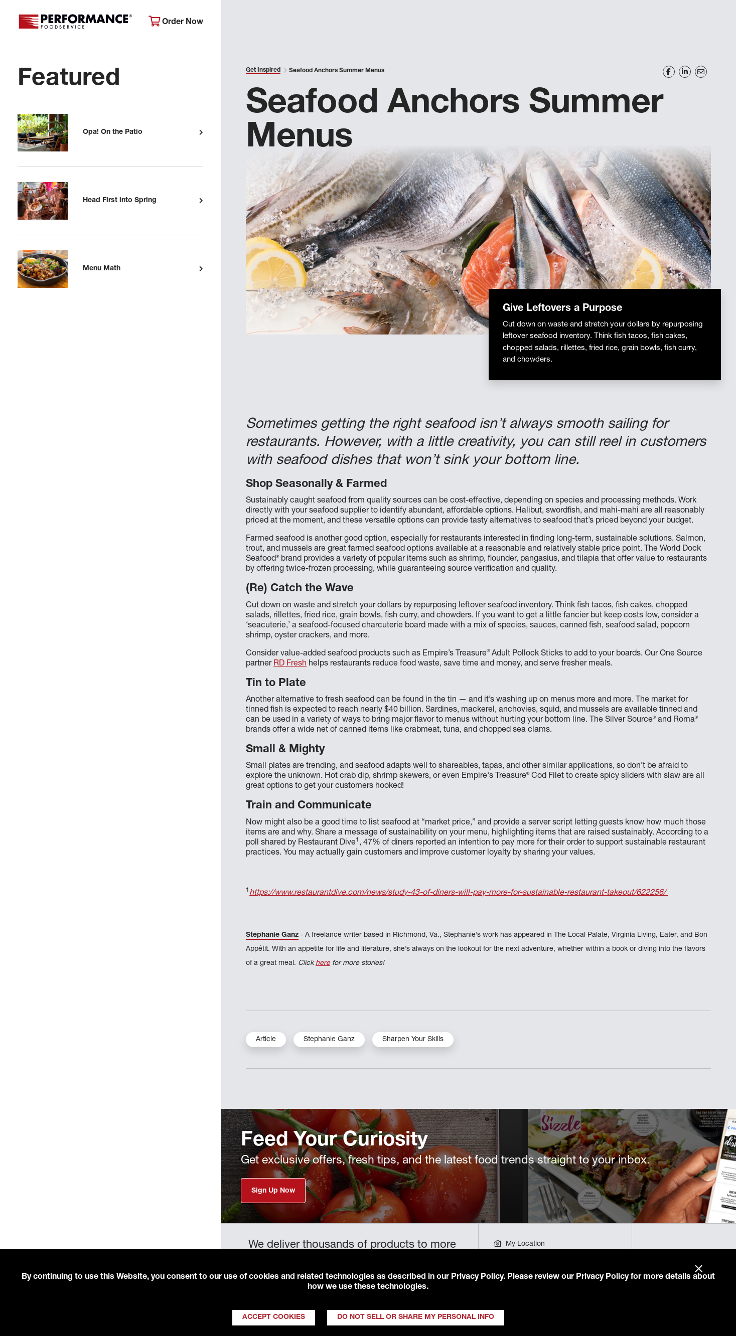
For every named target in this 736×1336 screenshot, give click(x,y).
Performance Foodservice (75, 22)
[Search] (714, 23)
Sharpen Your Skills (413, 1039)
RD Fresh (290, 664)
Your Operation (478, 23)
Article (266, 1039)
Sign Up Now (273, 1191)
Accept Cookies (273, 1317)
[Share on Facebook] (669, 72)
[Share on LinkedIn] (685, 72)
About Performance (273, 23)
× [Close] (698, 1269)
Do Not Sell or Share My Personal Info (415, 1317)
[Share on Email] (701, 72)
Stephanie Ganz (272, 935)
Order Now (176, 22)
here (323, 963)
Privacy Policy (477, 1277)
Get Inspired (562, 23)
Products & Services (379, 23)
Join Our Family (646, 23)
